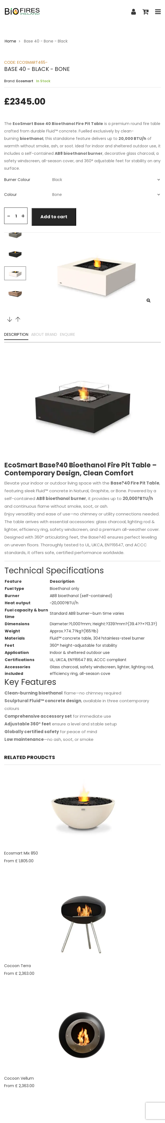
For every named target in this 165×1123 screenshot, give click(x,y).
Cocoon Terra (17, 965)
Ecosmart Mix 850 (21, 853)
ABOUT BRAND (44, 334)
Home (10, 41)
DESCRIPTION (16, 334)
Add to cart (53, 217)
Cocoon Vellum (19, 1078)
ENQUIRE (67, 334)
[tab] (82, 179)
